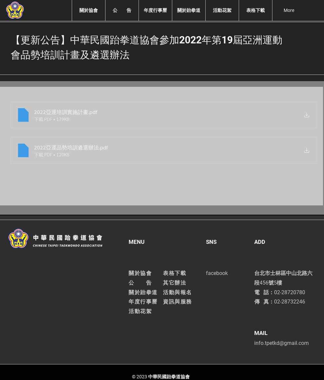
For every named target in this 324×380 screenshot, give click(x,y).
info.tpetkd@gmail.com (281, 343)
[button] (88, 10)
